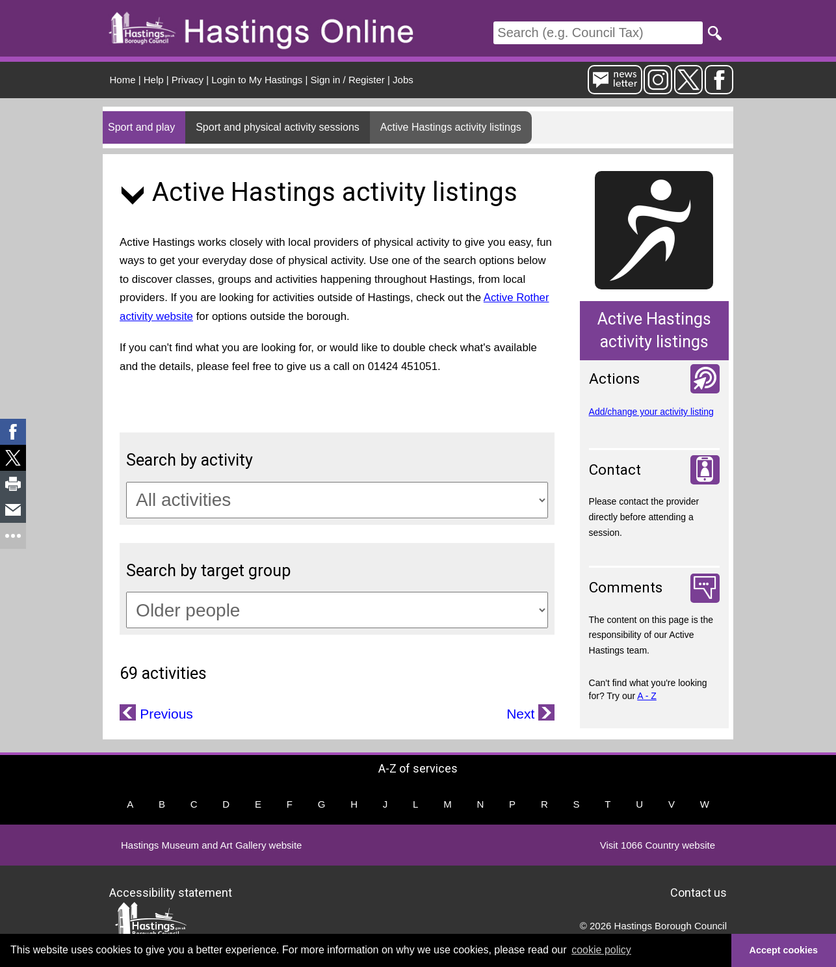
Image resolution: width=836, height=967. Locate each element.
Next (522, 713)
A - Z (647, 696)
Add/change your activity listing (651, 411)
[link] (13, 432)
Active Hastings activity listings (450, 127)
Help (154, 79)
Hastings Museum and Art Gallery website (211, 845)
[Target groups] (337, 610)
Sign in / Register (348, 79)
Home (123, 79)
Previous (164, 713)
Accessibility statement (170, 892)
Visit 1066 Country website (657, 845)
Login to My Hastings (256, 79)
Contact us (698, 892)
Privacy (187, 79)
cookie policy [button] (601, 949)
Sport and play (141, 127)
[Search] (598, 32)
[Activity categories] (337, 500)
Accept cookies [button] (784, 950)
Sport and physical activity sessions (277, 127)
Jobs (403, 79)
